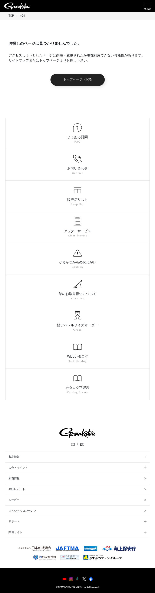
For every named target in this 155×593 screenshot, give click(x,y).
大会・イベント (18, 467)
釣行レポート (77, 489)
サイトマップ (19, 60)
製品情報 (14, 457)
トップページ (49, 60)
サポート (14, 521)
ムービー (77, 500)
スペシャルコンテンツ (77, 511)
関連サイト (15, 532)
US (73, 444)
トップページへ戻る (77, 79)
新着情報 (77, 478)
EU (82, 444)
